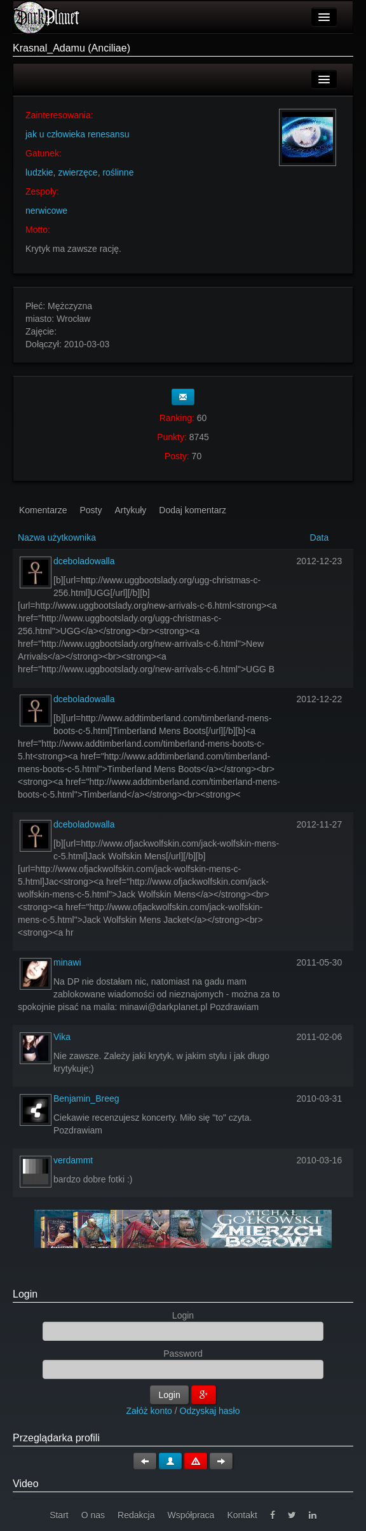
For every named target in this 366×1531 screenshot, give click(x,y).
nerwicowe (46, 210)
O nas (93, 1515)
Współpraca (190, 1515)
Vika (62, 1037)
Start (59, 1515)
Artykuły (131, 510)
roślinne (117, 172)
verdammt (73, 1160)
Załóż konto (149, 1411)
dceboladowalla (84, 561)
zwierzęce (77, 172)
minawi (67, 962)
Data (319, 537)
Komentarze (43, 510)
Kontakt (242, 1515)
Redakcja (136, 1515)
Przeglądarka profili (56, 1437)
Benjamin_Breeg (86, 1098)
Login (25, 1294)
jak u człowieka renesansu (77, 134)
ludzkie (39, 172)
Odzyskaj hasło (210, 1411)
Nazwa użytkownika (57, 537)
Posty (90, 510)
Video (26, 1483)
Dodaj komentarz (192, 510)
